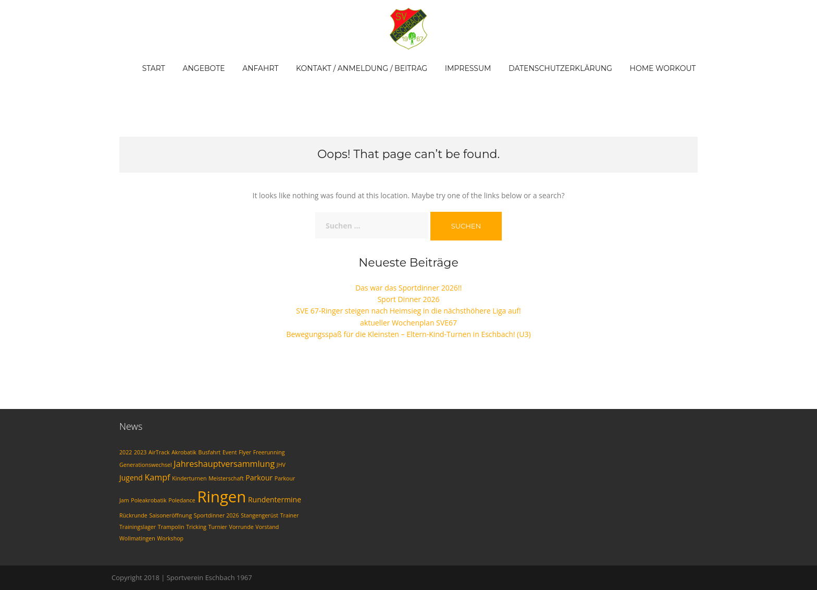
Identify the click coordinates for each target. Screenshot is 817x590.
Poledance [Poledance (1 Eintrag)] (181, 500)
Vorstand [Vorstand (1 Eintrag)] (267, 527)
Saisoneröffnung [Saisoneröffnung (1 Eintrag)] (170, 515)
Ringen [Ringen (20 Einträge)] (221, 496)
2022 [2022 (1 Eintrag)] (125, 452)
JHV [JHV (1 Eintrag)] (281, 464)
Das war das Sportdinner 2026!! (408, 288)
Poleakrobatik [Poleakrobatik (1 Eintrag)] (148, 500)
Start (153, 68)
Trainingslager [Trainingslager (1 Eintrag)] (137, 527)
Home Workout (663, 68)
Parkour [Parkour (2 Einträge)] (259, 478)
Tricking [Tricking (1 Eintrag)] (196, 527)
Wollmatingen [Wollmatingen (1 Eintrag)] (137, 538)
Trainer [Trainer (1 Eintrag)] (289, 515)
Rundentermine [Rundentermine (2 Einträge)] (274, 499)
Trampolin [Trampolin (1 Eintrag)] (171, 527)
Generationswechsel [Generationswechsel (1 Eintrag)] (145, 464)
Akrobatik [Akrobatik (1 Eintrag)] (183, 452)
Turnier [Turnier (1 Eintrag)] (217, 527)
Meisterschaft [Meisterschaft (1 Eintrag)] (226, 478)
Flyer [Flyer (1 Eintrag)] (245, 452)
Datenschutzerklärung (560, 68)
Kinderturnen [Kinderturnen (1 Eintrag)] (189, 478)
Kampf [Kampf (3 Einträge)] (157, 477)
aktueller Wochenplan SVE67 (408, 323)
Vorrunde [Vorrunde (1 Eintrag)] (241, 527)
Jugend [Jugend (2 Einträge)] (131, 478)
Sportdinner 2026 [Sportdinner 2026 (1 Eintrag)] (216, 515)
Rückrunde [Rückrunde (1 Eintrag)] (133, 515)
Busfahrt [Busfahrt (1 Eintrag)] (210, 452)
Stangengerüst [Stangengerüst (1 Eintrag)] (259, 515)
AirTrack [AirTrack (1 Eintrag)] (159, 452)
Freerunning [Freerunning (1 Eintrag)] (269, 452)
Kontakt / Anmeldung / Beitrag (361, 68)
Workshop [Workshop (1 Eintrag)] (170, 538)
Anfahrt (260, 68)
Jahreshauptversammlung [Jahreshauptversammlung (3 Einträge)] (224, 463)
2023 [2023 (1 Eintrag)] (140, 452)
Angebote (203, 68)
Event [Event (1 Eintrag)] (229, 452)
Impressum (468, 68)
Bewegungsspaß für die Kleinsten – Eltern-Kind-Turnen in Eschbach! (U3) (408, 334)
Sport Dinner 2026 (408, 299)
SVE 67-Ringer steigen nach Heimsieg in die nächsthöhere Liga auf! (408, 311)
